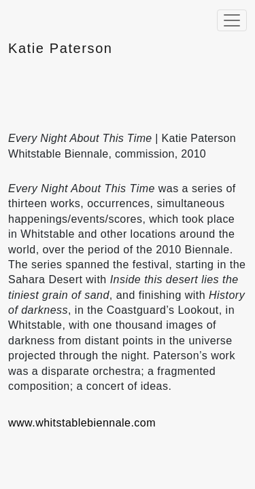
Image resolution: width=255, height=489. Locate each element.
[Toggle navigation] (232, 20)
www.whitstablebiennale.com (82, 423)
